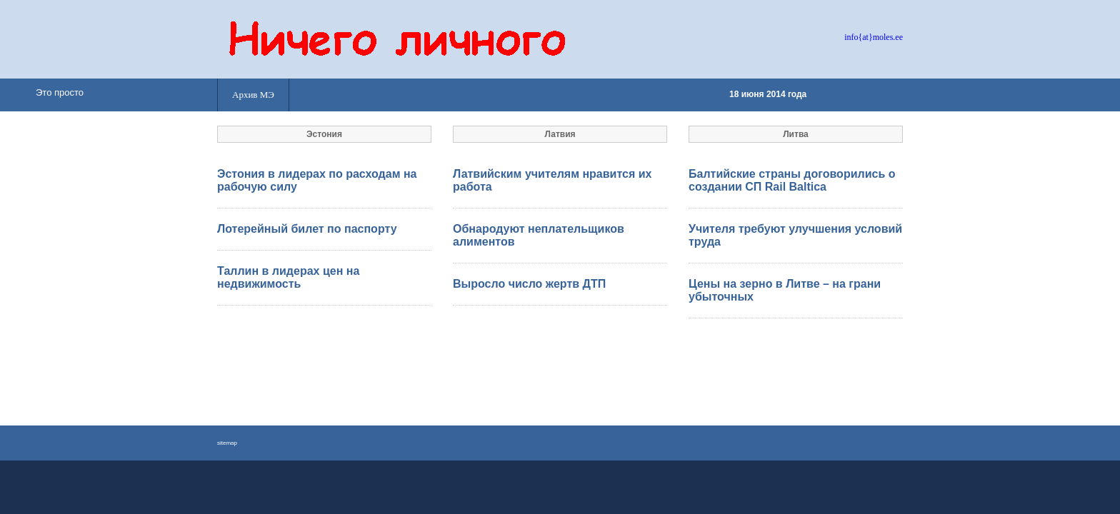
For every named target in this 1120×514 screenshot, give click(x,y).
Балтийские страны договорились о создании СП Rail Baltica (792, 180)
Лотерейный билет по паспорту (307, 229)
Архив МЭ (253, 94)
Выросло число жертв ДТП (529, 284)
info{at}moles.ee (873, 37)
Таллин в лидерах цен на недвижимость (288, 277)
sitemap (227, 443)
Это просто (60, 92)
